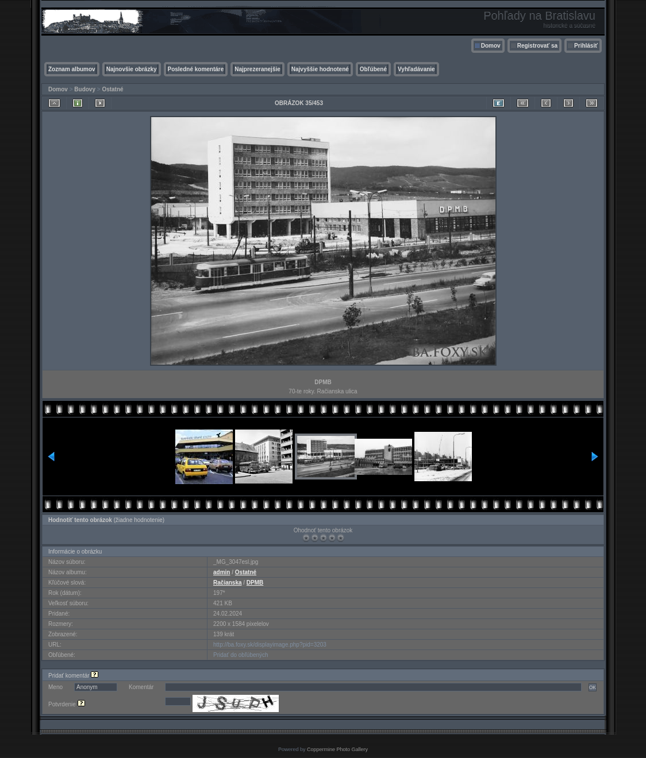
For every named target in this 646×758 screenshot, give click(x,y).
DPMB (255, 582)
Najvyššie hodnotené (320, 69)
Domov (491, 45)
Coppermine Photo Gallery (337, 749)
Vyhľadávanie (416, 69)
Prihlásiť (586, 45)
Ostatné (112, 89)
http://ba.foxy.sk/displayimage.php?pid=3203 (269, 644)
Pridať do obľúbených (240, 655)
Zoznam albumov (71, 69)
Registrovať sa (537, 45)
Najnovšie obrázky (131, 69)
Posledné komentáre (196, 69)
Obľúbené (373, 69)
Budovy (84, 89)
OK (592, 687)
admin (221, 572)
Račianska (227, 582)
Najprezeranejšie (257, 69)
